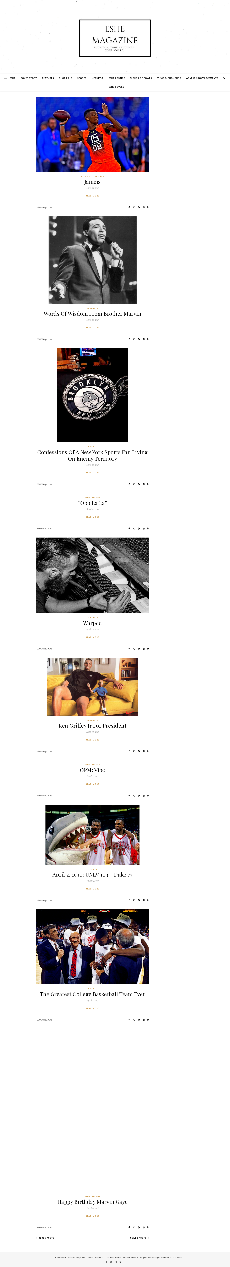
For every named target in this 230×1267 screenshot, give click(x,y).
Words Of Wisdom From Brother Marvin (92, 313)
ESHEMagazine (44, 207)
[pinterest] (120, 1262)
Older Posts (45, 1238)
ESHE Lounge (117, 77)
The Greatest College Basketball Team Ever (92, 993)
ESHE (12, 77)
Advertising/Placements (202, 77)
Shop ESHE (65, 77)
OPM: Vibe (92, 769)
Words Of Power (141, 77)
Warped (92, 622)
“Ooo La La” (92, 502)
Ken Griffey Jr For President (92, 725)
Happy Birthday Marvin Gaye (92, 1201)
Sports (81, 77)
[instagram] (116, 1262)
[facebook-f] (107, 1262)
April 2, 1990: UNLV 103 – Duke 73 (93, 874)
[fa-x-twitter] (111, 1262)
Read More (92, 195)
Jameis (92, 181)
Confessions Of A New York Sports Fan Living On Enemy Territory (92, 455)
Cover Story (29, 77)
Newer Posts (139, 1238)
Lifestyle (97, 77)
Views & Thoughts (169, 77)
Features (48, 77)
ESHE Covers (116, 86)
